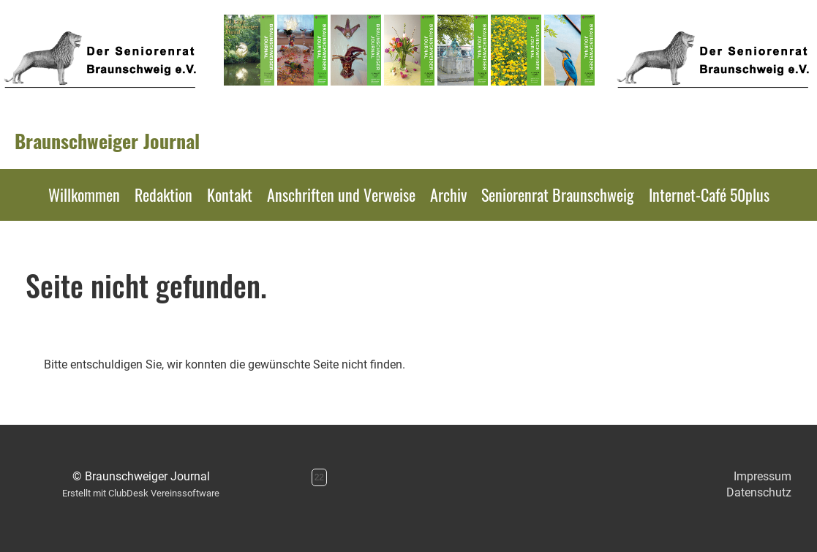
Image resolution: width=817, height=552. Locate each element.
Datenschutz (758, 492)
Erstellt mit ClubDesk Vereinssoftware (140, 493)
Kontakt (229, 194)
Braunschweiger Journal (107, 141)
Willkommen (84, 194)
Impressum (762, 476)
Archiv (448, 194)
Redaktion (163, 194)
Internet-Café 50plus (709, 194)
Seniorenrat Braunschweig (557, 194)
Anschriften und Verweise (341, 194)
